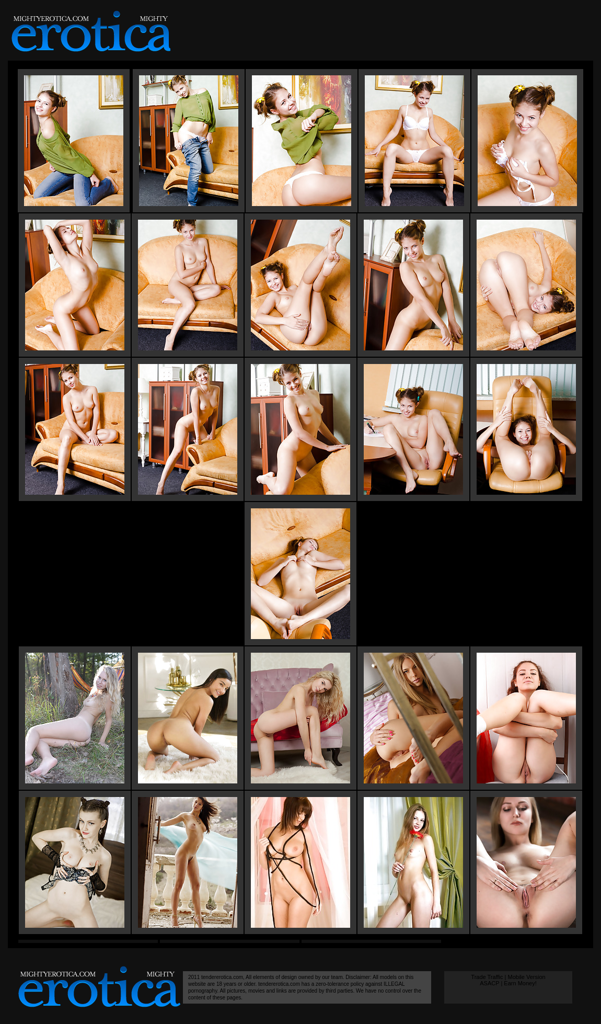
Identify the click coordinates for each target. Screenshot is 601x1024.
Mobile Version (526, 977)
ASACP (489, 983)
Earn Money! (520, 983)
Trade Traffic (487, 977)
